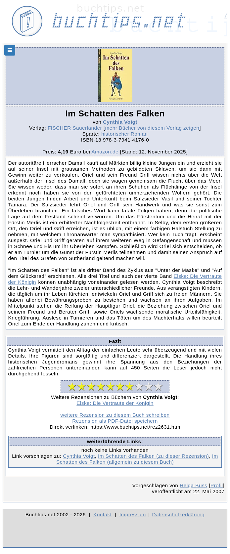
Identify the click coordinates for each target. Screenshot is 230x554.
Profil (216, 485)
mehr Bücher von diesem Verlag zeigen (152, 128)
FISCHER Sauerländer (75, 128)
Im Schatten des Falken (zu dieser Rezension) (153, 456)
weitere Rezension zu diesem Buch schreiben (114, 415)
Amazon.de (104, 151)
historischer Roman (124, 134)
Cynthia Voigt (120, 122)
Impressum (132, 514)
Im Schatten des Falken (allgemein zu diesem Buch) (137, 459)
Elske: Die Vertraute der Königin (114, 403)
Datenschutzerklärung (178, 514)
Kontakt (102, 514)
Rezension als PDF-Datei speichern (115, 421)
